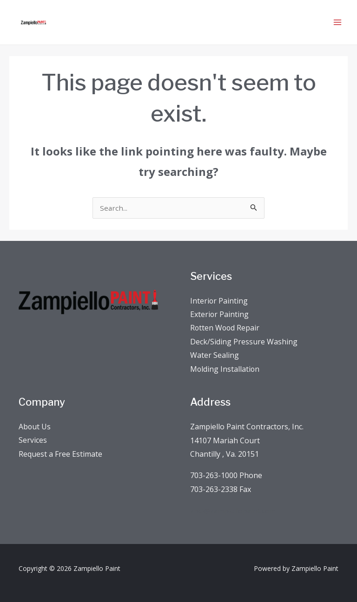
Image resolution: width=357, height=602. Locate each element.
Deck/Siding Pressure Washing (244, 325)
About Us (35, 410)
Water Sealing (214, 339)
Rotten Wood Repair (225, 311)
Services (33, 424)
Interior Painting (219, 283)
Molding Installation (225, 352)
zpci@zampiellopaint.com (234, 494)
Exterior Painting (219, 297)
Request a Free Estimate (60, 438)
